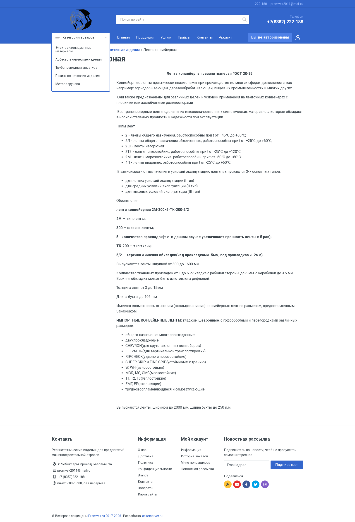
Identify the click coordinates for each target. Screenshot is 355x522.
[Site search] (178, 19)
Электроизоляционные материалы (73, 49)
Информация (191, 450)
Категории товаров (81, 37)
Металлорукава (67, 84)
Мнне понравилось (195, 463)
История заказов (194, 456)
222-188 (261, 3)
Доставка (145, 456)
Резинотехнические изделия (77, 76)
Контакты (145, 482)
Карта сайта (147, 494)
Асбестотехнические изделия (78, 59)
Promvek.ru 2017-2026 (105, 516)
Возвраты (145, 488)
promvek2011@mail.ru (287, 3)
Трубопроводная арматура (76, 67)
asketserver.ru (152, 516)
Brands (143, 475)
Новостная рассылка (197, 469)
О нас (142, 450)
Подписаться (286, 465)
